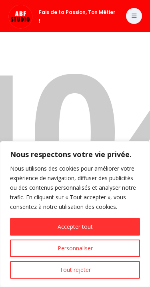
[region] (75, 214)
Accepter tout (75, 226)
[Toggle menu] (134, 16)
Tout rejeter (75, 269)
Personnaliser (75, 248)
